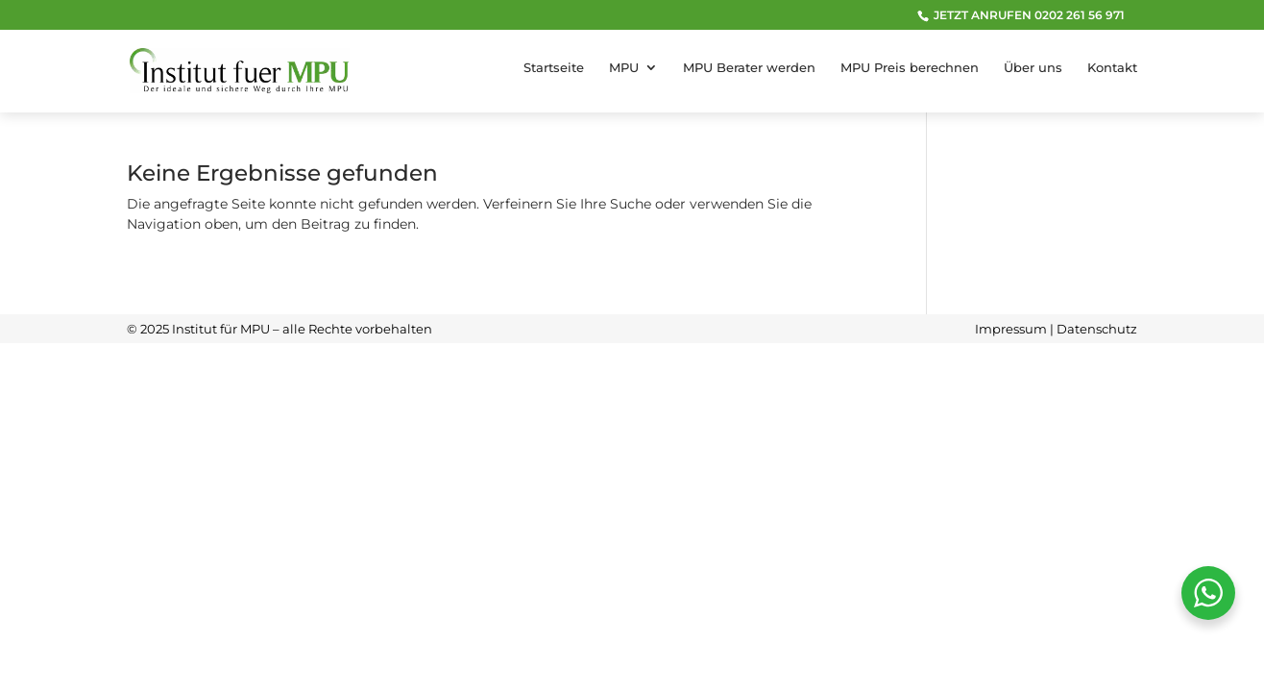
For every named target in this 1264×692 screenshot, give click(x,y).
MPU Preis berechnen (909, 68)
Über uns (1033, 68)
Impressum (1011, 328)
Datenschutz (1097, 328)
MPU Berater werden (749, 68)
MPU (624, 68)
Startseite (553, 68)
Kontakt (1112, 68)
